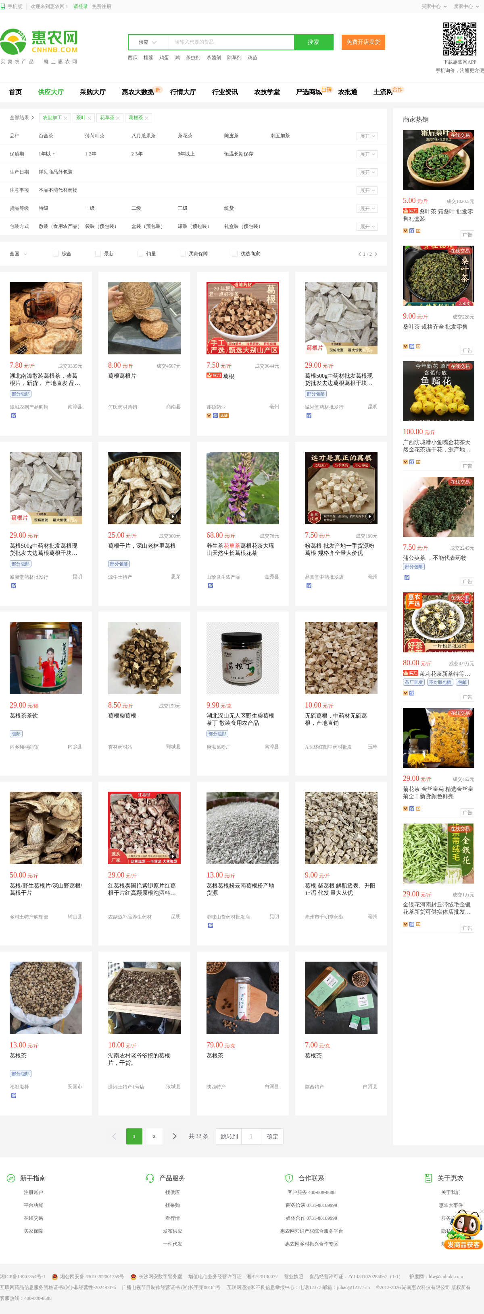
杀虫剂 (193, 57)
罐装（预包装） (195, 226)
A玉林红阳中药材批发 (328, 747)
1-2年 (90, 154)
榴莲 (148, 57)
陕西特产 (216, 1087)
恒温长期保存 (238, 154)
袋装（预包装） (102, 226)
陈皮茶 (231, 136)
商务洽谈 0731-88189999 (311, 1205)
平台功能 (33, 1205)
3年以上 (186, 154)
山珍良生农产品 (223, 577)
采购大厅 (93, 92)
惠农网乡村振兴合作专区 (311, 1244)
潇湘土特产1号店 (126, 1087)
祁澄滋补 (19, 1087)
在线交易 (33, 1218)
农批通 (347, 92)
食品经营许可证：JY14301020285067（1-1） (356, 1276)
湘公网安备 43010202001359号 (88, 1277)
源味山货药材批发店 (228, 917)
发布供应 (172, 1231)
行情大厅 (183, 92)
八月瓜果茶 (143, 136)
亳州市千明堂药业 (324, 917)
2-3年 (137, 154)
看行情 (172, 1218)
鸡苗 (252, 57)
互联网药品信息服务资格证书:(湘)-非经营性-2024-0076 (58, 1287)
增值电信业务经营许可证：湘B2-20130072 (233, 1276)
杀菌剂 (214, 57)
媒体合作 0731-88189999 (311, 1218)
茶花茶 (185, 136)
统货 (229, 208)
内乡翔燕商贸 (24, 747)
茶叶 (81, 117)
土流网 (383, 92)
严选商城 (309, 92)
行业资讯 (225, 92)
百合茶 (46, 136)
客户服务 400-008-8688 (312, 1192)
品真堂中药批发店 (324, 577)
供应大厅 (51, 92)
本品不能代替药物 (58, 190)
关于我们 (451, 1192)
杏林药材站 (120, 747)
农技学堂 (267, 92)
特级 (43, 208)
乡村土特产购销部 (29, 917)
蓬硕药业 (216, 407)
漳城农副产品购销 (29, 407)
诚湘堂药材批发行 (324, 407)
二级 (136, 208)
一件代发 (172, 1244)
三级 (183, 208)
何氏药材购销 (122, 407)
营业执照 (293, 1276)
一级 (90, 208)
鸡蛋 (164, 57)
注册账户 (33, 1192)
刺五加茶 (280, 136)
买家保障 (33, 1231)
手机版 (11, 7)
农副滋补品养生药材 (130, 917)
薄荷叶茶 (94, 136)
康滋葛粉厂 (219, 747)
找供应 (172, 1192)
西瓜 (133, 57)
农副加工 (52, 117)
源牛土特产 (120, 577)
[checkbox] (62, 254)
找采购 (172, 1205)
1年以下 (47, 154)
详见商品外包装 (56, 172)
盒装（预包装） (148, 226)
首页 (15, 92)
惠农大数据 (138, 92)
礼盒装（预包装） (243, 226)
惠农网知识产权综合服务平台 (311, 1231)
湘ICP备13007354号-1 (23, 1276)
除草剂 (234, 57)
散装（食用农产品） (60, 226)
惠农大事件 (451, 1205)
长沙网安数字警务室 (156, 1277)
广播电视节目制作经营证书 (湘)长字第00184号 (171, 1287)
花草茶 (107, 117)
